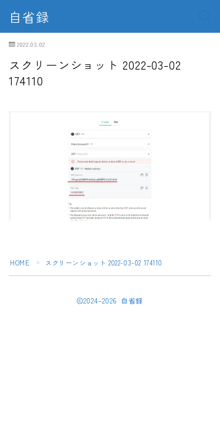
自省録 (29, 16)
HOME (19, 262)
